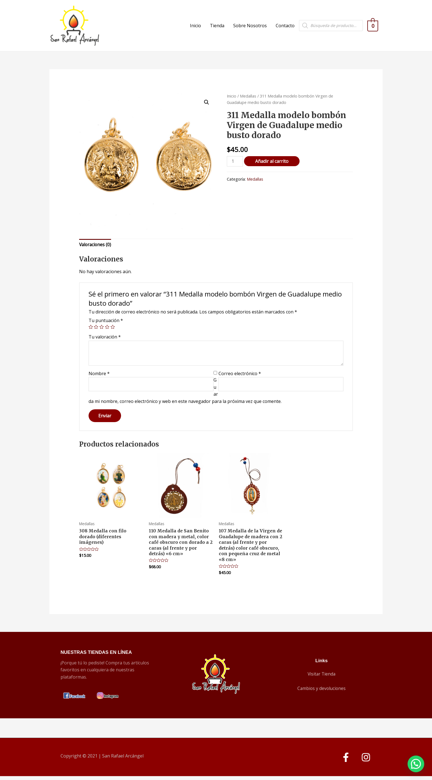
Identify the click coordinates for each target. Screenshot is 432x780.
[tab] (95, 248)
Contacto (287, 27)
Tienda (220, 27)
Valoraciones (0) (95, 248)
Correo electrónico (239, 376)
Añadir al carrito (272, 164)
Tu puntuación (106, 323)
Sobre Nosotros (253, 27)
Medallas (248, 98)
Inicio (198, 27)
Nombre (99, 376)
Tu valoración (105, 340)
